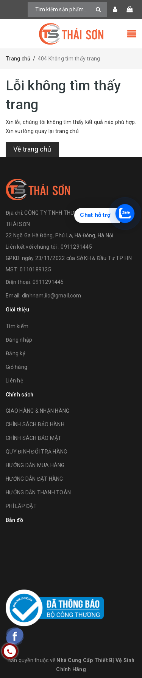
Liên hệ (14, 381)
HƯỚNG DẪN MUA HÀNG (35, 465)
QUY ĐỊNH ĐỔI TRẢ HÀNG (36, 452)
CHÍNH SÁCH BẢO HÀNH (35, 424)
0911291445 (48, 282)
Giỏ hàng (16, 367)
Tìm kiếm (17, 326)
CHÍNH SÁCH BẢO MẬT (34, 438)
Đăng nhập (19, 340)
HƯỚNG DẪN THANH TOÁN (38, 492)
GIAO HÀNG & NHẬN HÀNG (37, 411)
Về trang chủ (32, 149)
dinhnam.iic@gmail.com (51, 296)
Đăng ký (15, 353)
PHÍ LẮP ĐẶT (21, 506)
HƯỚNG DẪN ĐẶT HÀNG (34, 479)
